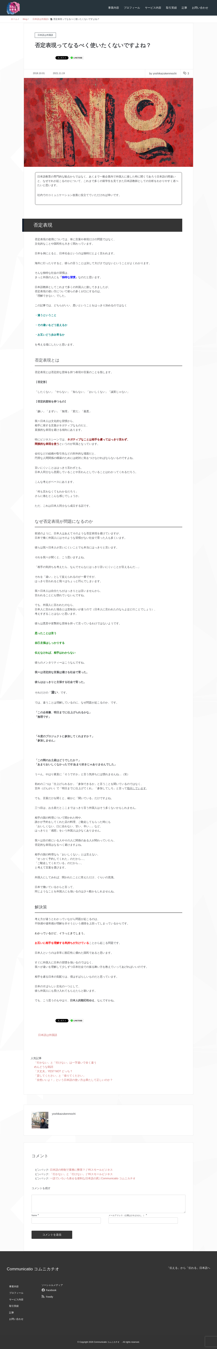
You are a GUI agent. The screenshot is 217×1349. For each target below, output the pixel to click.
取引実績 (171, 7)
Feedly (49, 1296)
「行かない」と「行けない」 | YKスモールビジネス (81, 1174)
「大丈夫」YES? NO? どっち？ (53, 1071)
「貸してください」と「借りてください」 (60, 1075)
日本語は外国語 (47, 1035)
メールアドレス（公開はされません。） (126, 1215)
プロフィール (132, 7)
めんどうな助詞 (43, 1066)
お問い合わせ (200, 7)
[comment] (108, 1204)
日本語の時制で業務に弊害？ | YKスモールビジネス (81, 1169)
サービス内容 (153, 7)
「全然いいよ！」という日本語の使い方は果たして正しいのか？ (73, 1079)
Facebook (51, 1290)
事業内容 (113, 7)
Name (34, 1215)
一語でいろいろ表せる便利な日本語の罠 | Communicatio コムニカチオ (92, 1178)
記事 (184, 7)
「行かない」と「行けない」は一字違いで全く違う (65, 1062)
